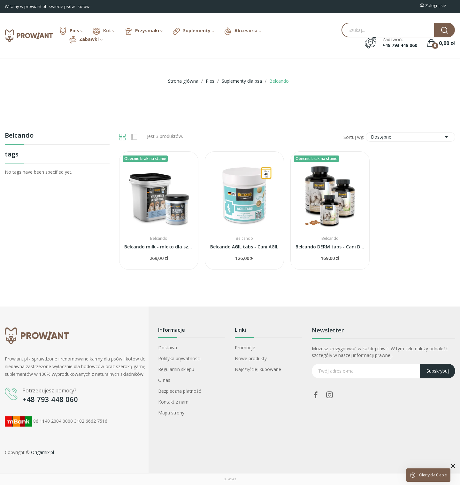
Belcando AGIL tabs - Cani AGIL (244, 247)
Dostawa (167, 348)
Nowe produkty (251, 358)
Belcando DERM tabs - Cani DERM (329, 247)
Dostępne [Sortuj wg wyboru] (410, 137)
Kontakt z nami (173, 402)
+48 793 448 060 (399, 45)
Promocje (245, 348)
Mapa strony (171, 413)
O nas (164, 380)
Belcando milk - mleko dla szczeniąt (158, 247)
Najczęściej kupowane (258, 369)
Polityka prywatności (179, 358)
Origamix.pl (42, 452)
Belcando (19, 136)
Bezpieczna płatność (179, 391)
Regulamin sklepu (176, 369)
